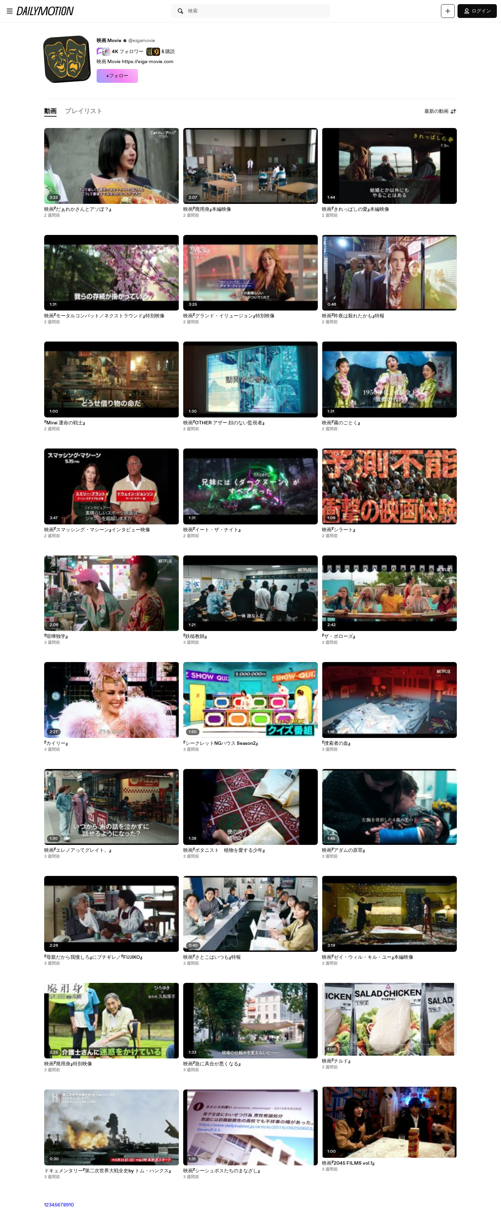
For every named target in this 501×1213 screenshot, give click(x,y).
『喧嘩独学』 (56, 636)
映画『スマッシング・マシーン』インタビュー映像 (97, 530)
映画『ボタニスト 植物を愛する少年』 (224, 850)
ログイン (477, 11)
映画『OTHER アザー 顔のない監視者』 (224, 423)
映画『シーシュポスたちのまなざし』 (221, 1171)
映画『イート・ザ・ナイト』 (212, 530)
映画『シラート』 (338, 530)
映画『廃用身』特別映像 (68, 1064)
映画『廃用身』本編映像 (207, 209)
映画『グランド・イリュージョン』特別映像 (229, 316)
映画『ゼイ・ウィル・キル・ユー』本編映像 (367, 957)
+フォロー (117, 76)
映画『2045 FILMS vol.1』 (348, 1163)
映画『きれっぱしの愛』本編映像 (355, 209)
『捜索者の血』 (336, 743)
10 (71, 1205)
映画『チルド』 (336, 1061)
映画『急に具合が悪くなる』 (212, 1064)
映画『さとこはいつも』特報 (212, 957)
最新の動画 (440, 111)
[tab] (50, 111)
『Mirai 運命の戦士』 (64, 423)
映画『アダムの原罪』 (343, 850)
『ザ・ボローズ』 (338, 636)
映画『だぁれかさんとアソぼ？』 (77, 209)
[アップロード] (448, 11)
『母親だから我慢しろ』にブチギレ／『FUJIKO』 (93, 957)
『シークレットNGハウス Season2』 (220, 743)
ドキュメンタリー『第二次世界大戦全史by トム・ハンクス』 (107, 1171)
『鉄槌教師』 (195, 636)
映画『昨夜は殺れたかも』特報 (353, 316)
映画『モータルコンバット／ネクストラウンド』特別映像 (104, 316)
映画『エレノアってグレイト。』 (77, 850)
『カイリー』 (56, 743)
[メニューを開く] (9, 11)
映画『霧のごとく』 (341, 423)
